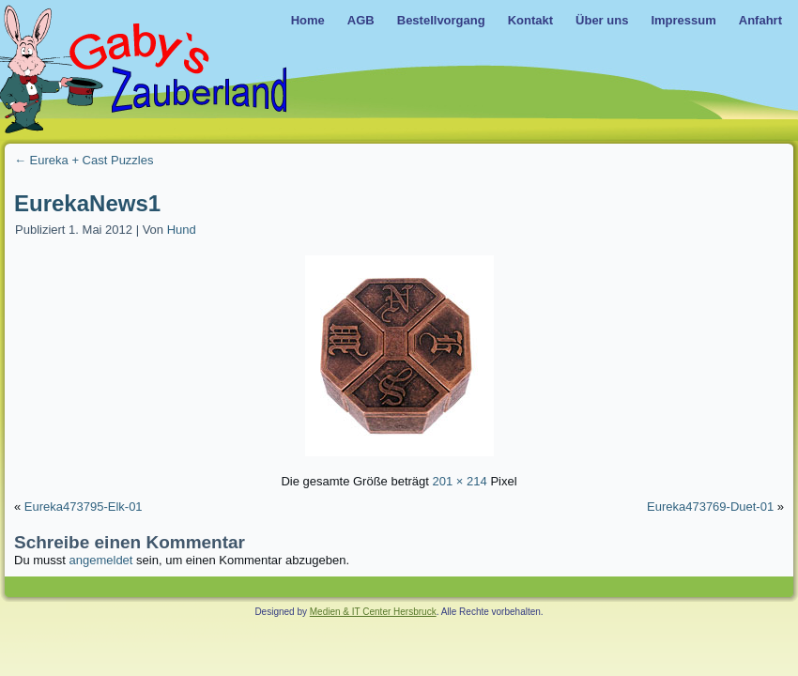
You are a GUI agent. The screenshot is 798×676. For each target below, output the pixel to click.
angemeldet (101, 560)
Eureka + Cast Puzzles (83, 160)
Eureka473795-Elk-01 (83, 506)
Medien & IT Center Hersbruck (373, 612)
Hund (181, 230)
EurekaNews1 (87, 203)
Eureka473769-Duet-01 (710, 506)
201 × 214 (460, 481)
